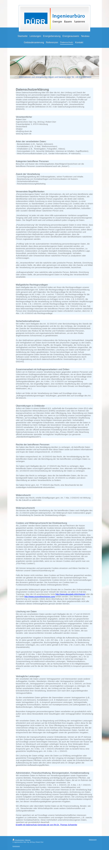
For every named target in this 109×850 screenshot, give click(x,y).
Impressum (16, 846)
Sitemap (27, 840)
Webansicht (92, 839)
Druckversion (18, 840)
